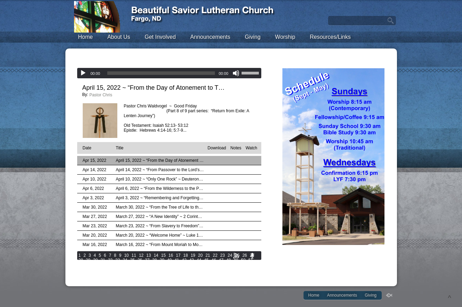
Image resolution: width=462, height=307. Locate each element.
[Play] (83, 73)
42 (184, 260)
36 (139, 260)
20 (200, 255)
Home (85, 37)
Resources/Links (330, 37)
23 (222, 255)
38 (154, 260)
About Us (118, 37)
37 (147, 260)
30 (95, 260)
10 (126, 255)
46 (213, 260)
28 (81, 260)
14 (156, 255)
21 (208, 255)
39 (162, 260)
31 (103, 260)
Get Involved (160, 37)
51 (250, 260)
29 (88, 260)
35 (132, 260)
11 (134, 255)
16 (171, 255)
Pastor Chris (100, 95)
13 (148, 255)
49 (236, 260)
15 (163, 255)
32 (110, 260)
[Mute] (236, 73)
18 (185, 255)
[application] (169, 73)
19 (193, 255)
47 (221, 260)
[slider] (161, 73)
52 (81, 265)
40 (169, 260)
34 (125, 260)
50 (243, 260)
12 (141, 255)
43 (191, 260)
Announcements (210, 37)
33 (117, 260)
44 (199, 260)
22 (215, 255)
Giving (252, 37)
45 (206, 260)
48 (228, 260)
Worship (285, 37)
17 (178, 255)
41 (176, 260)
